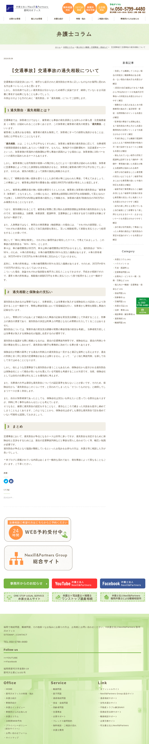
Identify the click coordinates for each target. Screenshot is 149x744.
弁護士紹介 (11, 672)
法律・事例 (120, 310)
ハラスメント (121, 263)
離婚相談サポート (108, 690)
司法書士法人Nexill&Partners (114, 699)
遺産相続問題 (59, 672)
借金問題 (119, 293)
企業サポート (59, 690)
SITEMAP (9, 609)
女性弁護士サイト (108, 677)
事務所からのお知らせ (16, 686)
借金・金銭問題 (60, 677)
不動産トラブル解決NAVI (112, 681)
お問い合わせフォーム (16, 707)
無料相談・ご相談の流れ (64, 699)
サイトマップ (12, 711)
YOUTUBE (12, 632)
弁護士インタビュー (15, 681)
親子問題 (57, 668)
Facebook (11, 635)
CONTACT (21, 609)
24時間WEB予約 (14, 695)
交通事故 (57, 686)
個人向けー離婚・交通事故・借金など (92, 47)
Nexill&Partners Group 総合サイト (117, 668)
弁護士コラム (68, 47)
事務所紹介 (11, 677)
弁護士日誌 (120, 306)
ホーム (58, 47)
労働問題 (119, 301)
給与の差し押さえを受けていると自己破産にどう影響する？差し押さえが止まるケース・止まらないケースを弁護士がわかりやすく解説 (127, 214)
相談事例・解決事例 (124, 314)
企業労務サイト (107, 695)
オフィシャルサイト (109, 663)
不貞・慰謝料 (121, 268)
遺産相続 (119, 318)
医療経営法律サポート (111, 686)
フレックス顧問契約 (62, 695)
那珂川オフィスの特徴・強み (19, 668)
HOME (9, 663)
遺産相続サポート (108, 672)
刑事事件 (119, 297)
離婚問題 (119, 322)
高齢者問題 (58, 681)
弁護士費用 (58, 704)
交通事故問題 (121, 272)
